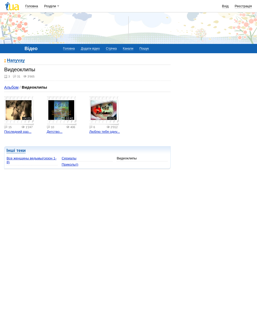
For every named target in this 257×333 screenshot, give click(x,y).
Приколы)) (70, 164)
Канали (128, 48)
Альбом (11, 87)
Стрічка (111, 48)
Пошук (144, 48)
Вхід (225, 6)
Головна (31, 6)
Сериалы (69, 158)
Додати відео (90, 48)
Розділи (50, 6)
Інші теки (16, 150)
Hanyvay (16, 60)
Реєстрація (243, 6)
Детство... (55, 132)
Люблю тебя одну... (104, 132)
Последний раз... (17, 132)
